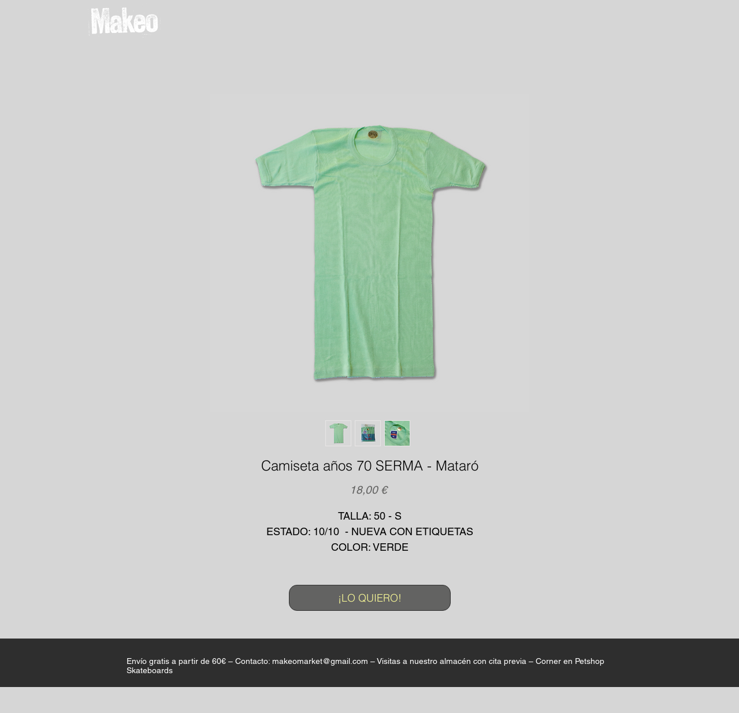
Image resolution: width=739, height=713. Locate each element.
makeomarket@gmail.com (320, 661)
